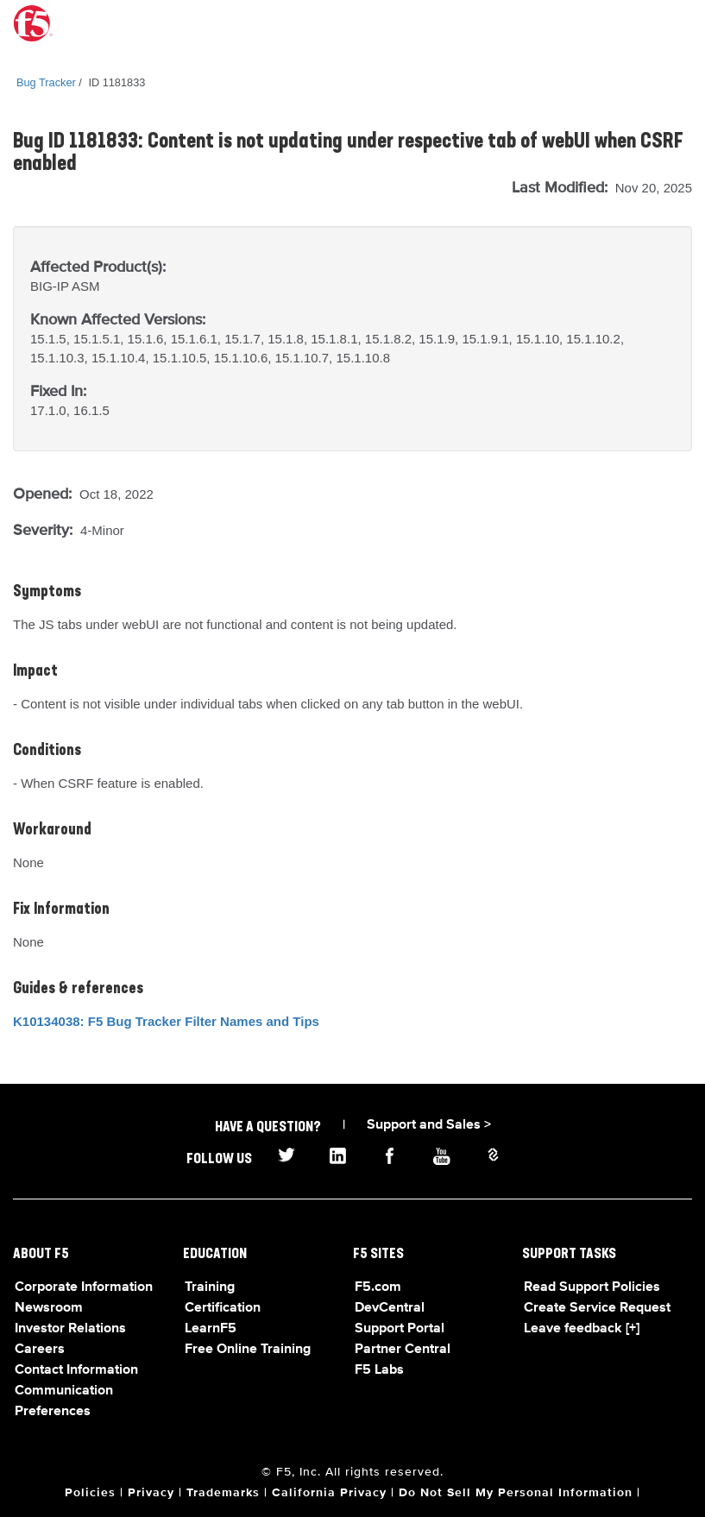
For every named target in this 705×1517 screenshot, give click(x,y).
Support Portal (399, 1329)
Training (210, 1287)
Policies (90, 1493)
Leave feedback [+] (581, 1329)
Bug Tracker (46, 82)
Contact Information (76, 1370)
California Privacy (329, 1493)
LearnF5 (210, 1329)
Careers (40, 1349)
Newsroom (49, 1308)
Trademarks (223, 1493)
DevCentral (390, 1308)
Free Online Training (248, 1349)
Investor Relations (70, 1329)
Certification (223, 1308)
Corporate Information (84, 1287)
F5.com (378, 1287)
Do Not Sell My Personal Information (516, 1493)
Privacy (151, 1493)
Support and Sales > (429, 1125)
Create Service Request (597, 1308)
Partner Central (402, 1349)
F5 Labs (379, 1370)
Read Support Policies (592, 1287)
